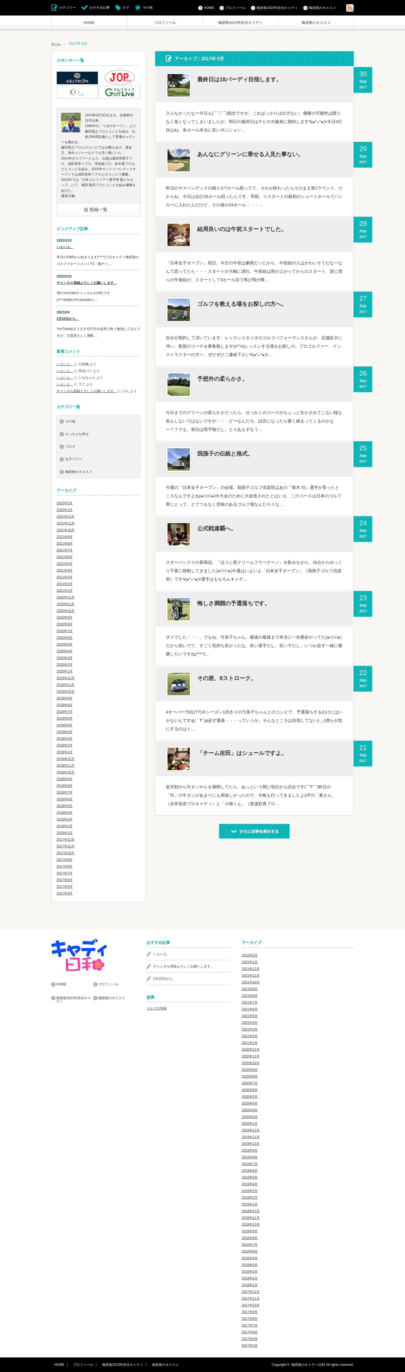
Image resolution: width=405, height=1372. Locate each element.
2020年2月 (65, 665)
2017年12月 (66, 840)
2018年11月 (66, 766)
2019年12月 (66, 678)
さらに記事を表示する (254, 831)
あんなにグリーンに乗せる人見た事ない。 (250, 154)
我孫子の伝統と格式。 (225, 454)
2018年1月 (65, 833)
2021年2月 (65, 584)
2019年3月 (65, 739)
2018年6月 (65, 799)
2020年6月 (65, 638)
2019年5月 (65, 725)
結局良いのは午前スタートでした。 (242, 229)
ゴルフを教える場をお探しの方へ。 (242, 304)
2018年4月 (65, 813)
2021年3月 (65, 577)
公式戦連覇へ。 (216, 528)
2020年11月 (66, 604)
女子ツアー (73, 459)
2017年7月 (65, 873)
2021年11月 (66, 523)
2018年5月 (65, 806)
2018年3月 (65, 819)
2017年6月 (65, 880)
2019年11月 (66, 685)
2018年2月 (65, 826)
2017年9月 (65, 860)
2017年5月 (65, 887)
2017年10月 (66, 853)
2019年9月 (65, 698)
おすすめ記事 (100, 8)
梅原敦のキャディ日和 (308, 1365)
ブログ (70, 447)
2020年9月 (65, 618)
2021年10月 (66, 530)
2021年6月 (65, 557)
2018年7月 (65, 792)
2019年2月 (65, 745)
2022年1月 (65, 510)
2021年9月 (65, 537)
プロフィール (165, 22)
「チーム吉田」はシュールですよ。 (242, 753)
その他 (148, 8)
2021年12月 (66, 517)
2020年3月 (65, 658)
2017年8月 (65, 867)
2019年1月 (65, 752)
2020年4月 (65, 651)
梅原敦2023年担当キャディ (240, 22)
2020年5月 (65, 644)
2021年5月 (65, 564)
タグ (125, 8)
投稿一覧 (99, 209)
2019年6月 (65, 718)
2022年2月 (65, 503)
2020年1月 (65, 671)
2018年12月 (66, 759)
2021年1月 (65, 591)
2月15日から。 (68, 319)
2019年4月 (65, 732)
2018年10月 (66, 772)
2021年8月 (65, 544)
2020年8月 (65, 624)
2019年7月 (65, 712)
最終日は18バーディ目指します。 (239, 79)
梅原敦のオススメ (316, 22)
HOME (89, 22)
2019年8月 (65, 705)
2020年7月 (65, 631)
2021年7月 (65, 550)
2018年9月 (65, 779)
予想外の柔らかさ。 (222, 379)
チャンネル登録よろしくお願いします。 (87, 283)
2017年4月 (65, 893)
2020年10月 (66, 611)
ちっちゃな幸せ (77, 434)
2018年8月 (65, 786)
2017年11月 (66, 846)
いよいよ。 (65, 247)
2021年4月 (65, 570)
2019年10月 (66, 692)
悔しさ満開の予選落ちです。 (233, 603)
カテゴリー (67, 8)
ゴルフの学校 (156, 1008)
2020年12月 (66, 597)
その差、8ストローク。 (226, 678)
